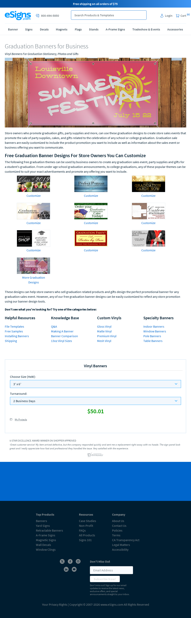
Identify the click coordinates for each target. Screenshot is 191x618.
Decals (44, 29)
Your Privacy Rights (54, 604)
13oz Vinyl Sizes (61, 341)
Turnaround (18, 394)
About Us (118, 521)
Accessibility (120, 549)
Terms (116, 535)
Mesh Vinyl (104, 341)
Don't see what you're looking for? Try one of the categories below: (51, 309)
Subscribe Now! (105, 579)
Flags (78, 29)
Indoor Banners (153, 326)
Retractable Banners (49, 530)
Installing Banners (17, 336)
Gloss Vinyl (104, 326)
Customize (34, 196)
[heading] (95, 46)
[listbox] (95, 384)
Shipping (11, 341)
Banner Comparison (64, 336)
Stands (93, 29)
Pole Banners (152, 336)
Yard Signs (43, 526)
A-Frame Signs (115, 29)
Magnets (61, 29)
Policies (117, 530)
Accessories (175, 29)
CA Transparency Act (125, 540)
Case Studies (87, 521)
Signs (28, 29)
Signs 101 (85, 540)
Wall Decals (43, 545)
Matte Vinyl (104, 331)
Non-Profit (86, 526)
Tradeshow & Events (146, 29)
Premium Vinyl (106, 336)
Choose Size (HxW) (23, 377)
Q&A (54, 326)
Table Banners (152, 341)
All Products (87, 535)
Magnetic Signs (46, 540)
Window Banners (154, 331)
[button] (141, 15)
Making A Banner (62, 331)
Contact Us (119, 526)
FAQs (82, 530)
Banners (41, 521)
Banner (13, 29)
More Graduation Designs (33, 279)
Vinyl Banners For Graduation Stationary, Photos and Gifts (41, 54)
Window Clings (46, 549)
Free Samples (14, 331)
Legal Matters (121, 545)
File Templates (14, 326)
